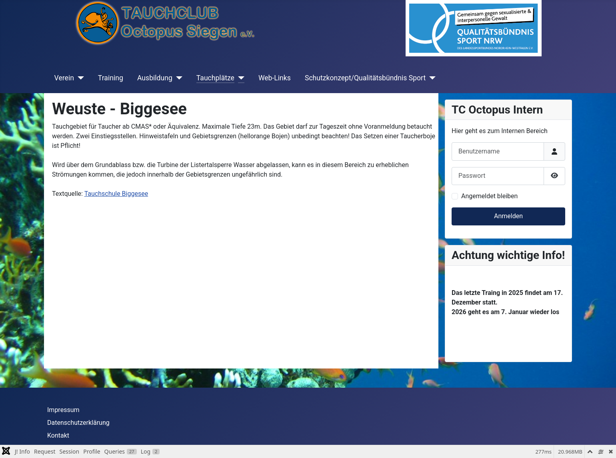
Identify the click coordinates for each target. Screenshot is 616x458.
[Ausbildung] (177, 78)
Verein (64, 78)
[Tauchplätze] (239, 78)
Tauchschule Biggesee (116, 193)
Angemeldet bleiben (489, 196)
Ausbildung (154, 78)
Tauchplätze (215, 78)
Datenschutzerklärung (78, 422)
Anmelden (508, 216)
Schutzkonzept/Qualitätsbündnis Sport (365, 78)
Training (110, 78)
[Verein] (79, 78)
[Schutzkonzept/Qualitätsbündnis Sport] (431, 78)
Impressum (63, 410)
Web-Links (274, 78)
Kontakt (58, 435)
